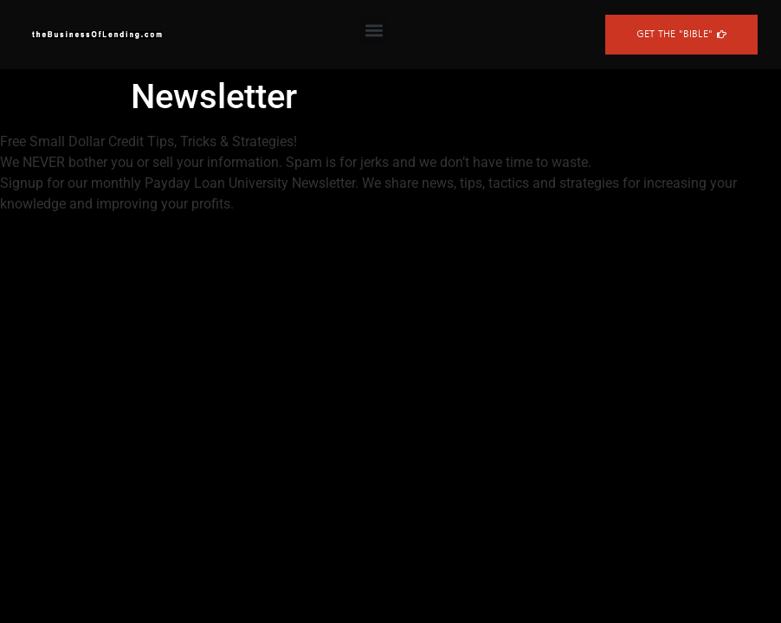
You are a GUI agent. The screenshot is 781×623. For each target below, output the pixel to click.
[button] (373, 30)
